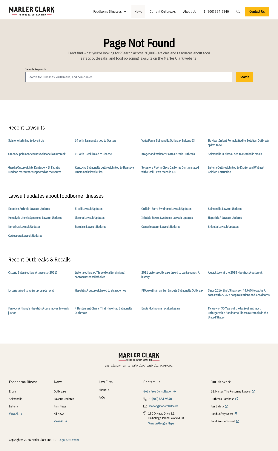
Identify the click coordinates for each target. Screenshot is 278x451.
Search (244, 77)
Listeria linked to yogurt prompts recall (31, 290)
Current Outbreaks (163, 11)
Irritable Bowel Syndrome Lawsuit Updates (167, 218)
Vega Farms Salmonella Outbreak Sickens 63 (168, 140)
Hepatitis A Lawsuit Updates (225, 218)
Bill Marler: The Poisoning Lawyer (231, 391)
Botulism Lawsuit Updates (90, 227)
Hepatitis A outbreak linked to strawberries (100, 290)
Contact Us (257, 11)
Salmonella (15, 399)
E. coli (12, 391)
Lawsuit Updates (64, 399)
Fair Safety (217, 406)
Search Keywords (35, 69)
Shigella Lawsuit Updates (223, 227)
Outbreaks (60, 391)
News (138, 11)
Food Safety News (222, 414)
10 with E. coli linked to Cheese (93, 154)
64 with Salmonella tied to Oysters (95, 140)
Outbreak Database (222, 399)
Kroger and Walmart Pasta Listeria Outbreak (168, 154)
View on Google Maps (161, 423)
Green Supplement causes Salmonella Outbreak (36, 154)
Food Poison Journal (223, 421)
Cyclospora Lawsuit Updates (25, 236)
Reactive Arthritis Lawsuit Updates (29, 209)
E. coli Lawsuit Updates (88, 209)
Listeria (13, 406)
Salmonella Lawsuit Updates (225, 209)
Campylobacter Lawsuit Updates (160, 227)
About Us (189, 11)
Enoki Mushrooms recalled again (160, 308)
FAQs (102, 397)
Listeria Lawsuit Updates (90, 218)
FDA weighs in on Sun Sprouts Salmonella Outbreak (172, 290)
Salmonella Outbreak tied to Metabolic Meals (235, 154)
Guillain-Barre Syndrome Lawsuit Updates (166, 209)
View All (14, 414)
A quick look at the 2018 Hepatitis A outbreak (235, 272)
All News (59, 414)
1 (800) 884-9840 (216, 11)
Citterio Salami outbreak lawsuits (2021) (32, 272)
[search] (128, 77)
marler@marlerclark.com (163, 406)
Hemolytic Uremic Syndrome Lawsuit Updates (35, 218)
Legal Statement (69, 440)
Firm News (60, 406)
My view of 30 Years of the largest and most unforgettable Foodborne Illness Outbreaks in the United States (238, 313)
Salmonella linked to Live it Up (26, 140)
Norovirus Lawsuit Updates (24, 227)
